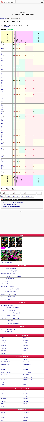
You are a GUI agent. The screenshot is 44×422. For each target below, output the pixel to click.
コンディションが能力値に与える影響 (10, 210)
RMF (28, 114)
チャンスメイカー (27, 285)
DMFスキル (3, 322)
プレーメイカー (26, 295)
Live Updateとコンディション (8, 207)
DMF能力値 (3, 269)
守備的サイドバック (27, 301)
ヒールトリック (4, 361)
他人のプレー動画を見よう (7, 242)
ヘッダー (25, 346)
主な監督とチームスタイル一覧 (8, 212)
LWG (17, 114)
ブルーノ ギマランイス (5, 86)
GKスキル (3, 327)
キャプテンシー (26, 405)
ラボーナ (3, 374)
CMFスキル (25, 319)
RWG (11, 114)
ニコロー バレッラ (4, 80)
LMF (33, 114)
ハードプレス (4, 295)
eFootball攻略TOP (3, 18)
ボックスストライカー (6, 283)
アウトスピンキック (27, 372)
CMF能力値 (25, 266)
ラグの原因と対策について (7, 200)
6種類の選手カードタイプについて (9, 194)
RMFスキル (25, 317)
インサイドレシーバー (28, 288)
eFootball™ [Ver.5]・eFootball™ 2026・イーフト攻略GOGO (22, 419)
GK (22, 117)
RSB (8, 117)
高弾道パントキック (27, 382)
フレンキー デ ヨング (5, 52)
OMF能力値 (3, 264)
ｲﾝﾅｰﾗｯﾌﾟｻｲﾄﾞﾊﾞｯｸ (5, 301)
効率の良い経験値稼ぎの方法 (8, 218)
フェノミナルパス (5, 379)
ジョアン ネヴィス (4, 91)
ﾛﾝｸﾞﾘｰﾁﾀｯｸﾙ (25, 400)
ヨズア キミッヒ (4, 50)
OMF (22, 114)
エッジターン (26, 338)
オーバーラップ (26, 303)
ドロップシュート (27, 354)
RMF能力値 (25, 264)
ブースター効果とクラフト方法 (8, 189)
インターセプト (26, 395)
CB (17, 117)
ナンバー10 (25, 290)
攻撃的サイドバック (27, 298)
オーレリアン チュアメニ (5, 48)
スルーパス (25, 367)
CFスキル (3, 312)
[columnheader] (5, 37)
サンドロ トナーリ (4, 95)
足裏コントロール (5, 343)
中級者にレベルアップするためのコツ (10, 239)
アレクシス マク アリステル (5, 61)
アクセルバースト (5, 346)
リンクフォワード (5, 285)
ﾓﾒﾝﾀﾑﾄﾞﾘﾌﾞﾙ (25, 343)
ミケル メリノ (3, 63)
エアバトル (25, 397)
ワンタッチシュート (27, 361)
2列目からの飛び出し (6, 293)
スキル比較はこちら (5, 26)
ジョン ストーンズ (4, 68)
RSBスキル (25, 322)
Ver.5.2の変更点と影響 (11, 177)
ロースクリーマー (5, 359)
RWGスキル (3, 314)
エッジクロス (4, 372)
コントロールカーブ (27, 349)
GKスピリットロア (27, 390)
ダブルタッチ (26, 333)
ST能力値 (25, 259)
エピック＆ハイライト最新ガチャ (11, 164)
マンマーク (25, 392)
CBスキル (25, 325)
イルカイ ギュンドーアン (5, 57)
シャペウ (3, 338)
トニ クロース (3, 72)
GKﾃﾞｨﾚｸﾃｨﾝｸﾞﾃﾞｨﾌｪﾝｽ (6, 390)
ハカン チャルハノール (5, 66)
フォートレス (4, 403)
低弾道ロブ (25, 379)
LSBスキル (3, 325)
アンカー (3, 298)
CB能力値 (25, 271)
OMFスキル (3, 317)
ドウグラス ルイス (4, 89)
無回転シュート (4, 354)
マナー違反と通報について (7, 220)
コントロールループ (27, 351)
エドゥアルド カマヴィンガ (5, 78)
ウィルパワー (26, 364)
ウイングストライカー (6, 288)
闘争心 (24, 408)
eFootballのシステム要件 (7, 226)
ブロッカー (3, 397)
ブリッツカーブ (4, 351)
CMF (38, 114)
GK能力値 (3, 274)
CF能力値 (3, 259)
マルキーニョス (4, 55)
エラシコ (3, 336)
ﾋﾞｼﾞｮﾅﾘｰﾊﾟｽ (25, 377)
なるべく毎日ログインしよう (8, 236)
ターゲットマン (26, 283)
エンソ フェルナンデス (5, 75)
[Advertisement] (22, 7)
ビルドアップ (4, 303)
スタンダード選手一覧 (6, 253)
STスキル (25, 312)
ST (6, 114)
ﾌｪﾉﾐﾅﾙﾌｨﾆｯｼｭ (4, 364)
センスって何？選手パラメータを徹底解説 (13, 123)
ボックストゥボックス (28, 293)
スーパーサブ (4, 408)
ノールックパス (26, 374)
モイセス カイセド (4, 93)
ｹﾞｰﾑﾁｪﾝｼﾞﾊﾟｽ (4, 377)
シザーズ (3, 333)
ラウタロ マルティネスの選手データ (11, 127)
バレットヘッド (4, 349)
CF (2, 114)
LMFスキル (3, 319)
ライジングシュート (5, 356)
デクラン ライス (4, 45)
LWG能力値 (25, 261)
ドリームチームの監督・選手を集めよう (10, 244)
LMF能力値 (3, 266)
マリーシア (3, 392)
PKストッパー (26, 387)
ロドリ (2, 43)
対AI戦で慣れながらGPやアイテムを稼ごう (11, 231)
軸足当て (25, 341)
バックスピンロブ (5, 369)
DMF (2, 117)
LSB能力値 (3, 271)
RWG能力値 (3, 261)
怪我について (4, 205)
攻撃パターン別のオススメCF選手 (9, 215)
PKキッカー (3, 387)
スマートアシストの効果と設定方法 (9, 192)
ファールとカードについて (7, 202)
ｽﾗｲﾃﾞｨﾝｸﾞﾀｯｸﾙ (4, 400)
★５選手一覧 (29, 117)
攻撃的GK (3, 306)
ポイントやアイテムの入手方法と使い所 (10, 234)
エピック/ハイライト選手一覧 (8, 250)
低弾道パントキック (5, 382)
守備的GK (25, 306)
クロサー (3, 290)
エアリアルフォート (5, 405)
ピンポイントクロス (27, 369)
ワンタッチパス (4, 367)
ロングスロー (4, 385)
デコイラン (25, 280)
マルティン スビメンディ (5, 83)
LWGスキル (25, 314)
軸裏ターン (3, 341)
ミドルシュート (26, 356)
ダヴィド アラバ (4, 70)
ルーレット (25, 336)
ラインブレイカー (5, 280)
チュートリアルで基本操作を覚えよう (10, 229)
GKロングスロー (26, 385)
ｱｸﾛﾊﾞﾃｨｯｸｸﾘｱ (26, 403)
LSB (13, 117)
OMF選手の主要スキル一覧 (9, 125)
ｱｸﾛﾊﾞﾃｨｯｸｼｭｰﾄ (26, 359)
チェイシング (4, 395)
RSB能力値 (25, 269)
